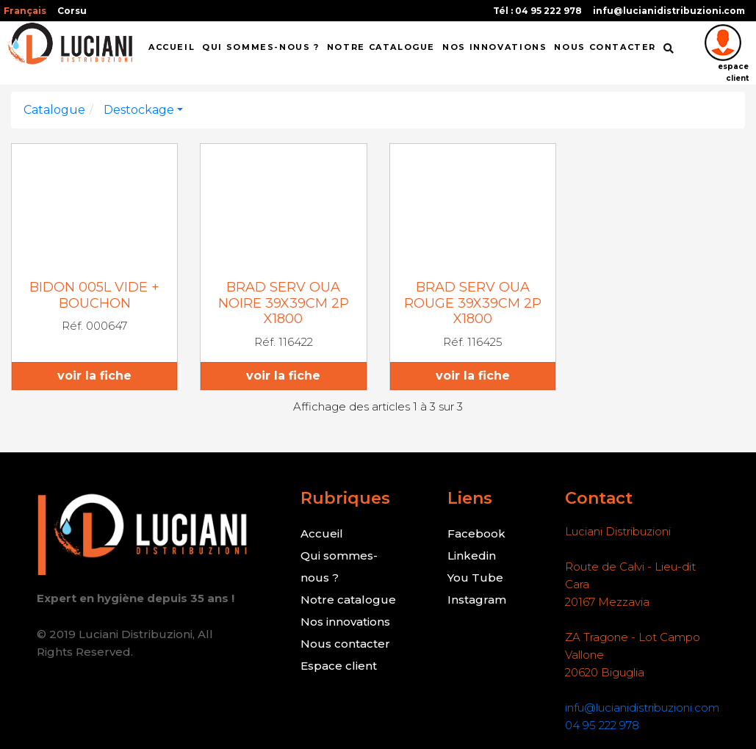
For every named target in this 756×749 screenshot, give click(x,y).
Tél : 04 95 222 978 (537, 10)
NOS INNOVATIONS (494, 47)
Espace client (338, 666)
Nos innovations (345, 622)
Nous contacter (345, 644)
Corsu (72, 10)
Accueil (321, 533)
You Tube (475, 578)
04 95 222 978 (602, 725)
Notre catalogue (381, 47)
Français (25, 10)
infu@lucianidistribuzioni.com (669, 10)
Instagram (476, 600)
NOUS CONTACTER (605, 47)
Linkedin (471, 555)
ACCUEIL (171, 47)
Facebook (476, 533)
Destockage (139, 110)
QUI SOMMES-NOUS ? (261, 47)
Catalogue (54, 110)
